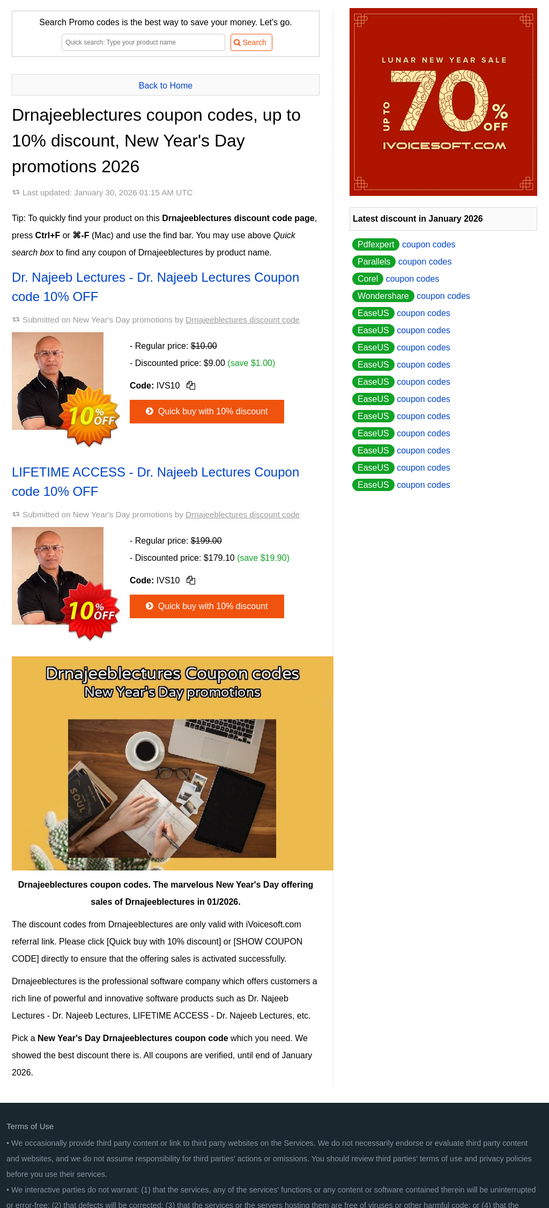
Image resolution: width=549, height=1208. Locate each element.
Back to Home (165, 85)
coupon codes (404, 244)
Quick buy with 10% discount (206, 411)
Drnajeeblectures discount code (243, 319)
